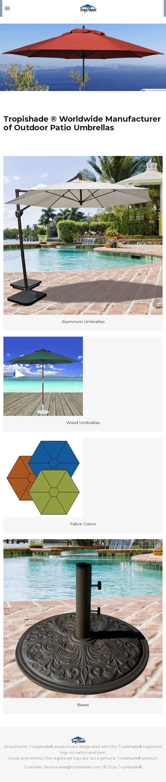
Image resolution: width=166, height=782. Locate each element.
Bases (83, 704)
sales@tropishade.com (79, 767)
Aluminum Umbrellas (83, 321)
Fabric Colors (83, 523)
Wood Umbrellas (83, 422)
